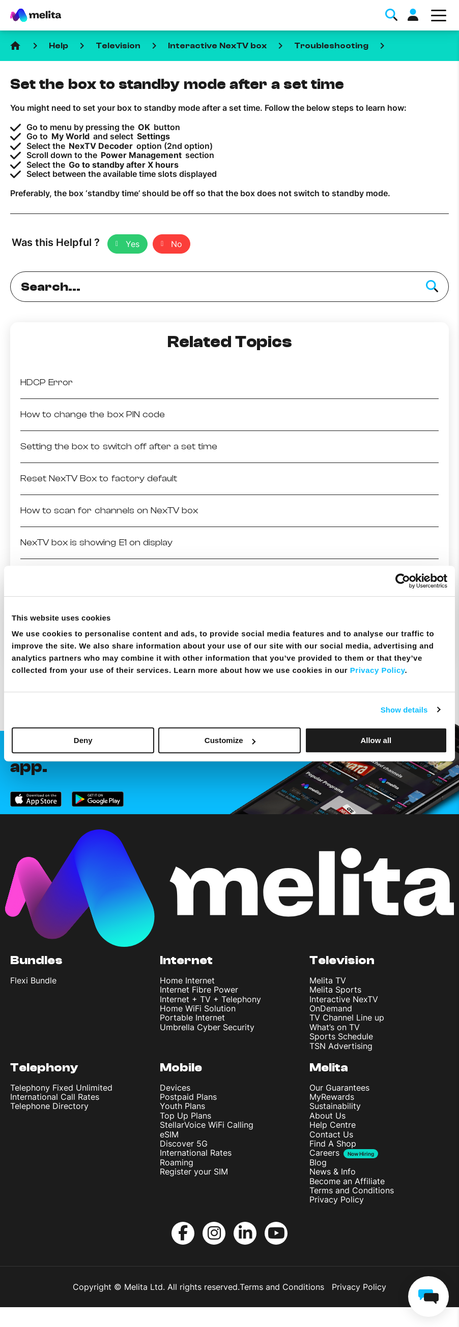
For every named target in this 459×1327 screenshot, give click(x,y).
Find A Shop (332, 1143)
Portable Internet (192, 1017)
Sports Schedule (341, 1036)
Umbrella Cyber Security (207, 1027)
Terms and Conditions (351, 1190)
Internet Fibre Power (199, 989)
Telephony (44, 1067)
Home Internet (187, 980)
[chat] (428, 1296)
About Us (327, 1115)
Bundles (36, 960)
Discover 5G (184, 1143)
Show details (404, 709)
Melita (328, 1067)
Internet (186, 960)
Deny (83, 740)
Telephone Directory (49, 1106)
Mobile (181, 1067)
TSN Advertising (340, 1046)
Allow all (375, 740)
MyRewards (331, 1097)
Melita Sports (335, 989)
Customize (230, 740)
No (176, 244)
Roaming (176, 1162)
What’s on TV (334, 1027)
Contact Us (331, 1134)
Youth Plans (182, 1106)
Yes (132, 244)
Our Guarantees (339, 1088)
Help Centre (332, 1125)
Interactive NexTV (343, 999)
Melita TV (327, 980)
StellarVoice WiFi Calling (206, 1125)
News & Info (332, 1171)
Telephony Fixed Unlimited (61, 1088)
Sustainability (335, 1106)
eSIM (169, 1134)
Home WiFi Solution (198, 1008)
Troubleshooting (331, 46)
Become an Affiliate (347, 1181)
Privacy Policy (336, 1199)
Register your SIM (194, 1171)
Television (118, 46)
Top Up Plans (185, 1115)
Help (58, 46)
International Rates (196, 1153)
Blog (318, 1162)
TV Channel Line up (346, 1017)
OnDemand (330, 1008)
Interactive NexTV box (217, 46)
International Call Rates (54, 1097)
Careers (324, 1153)
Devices (175, 1088)
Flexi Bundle (33, 980)
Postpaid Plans (188, 1097)
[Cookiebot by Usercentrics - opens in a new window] (402, 581)
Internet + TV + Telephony (210, 999)
